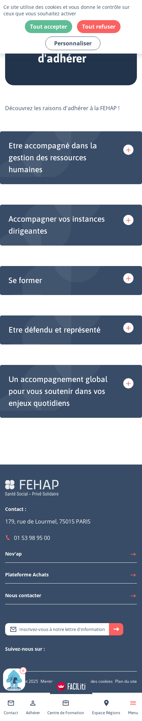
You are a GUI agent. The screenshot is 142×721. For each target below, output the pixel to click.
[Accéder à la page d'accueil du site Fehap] (32, 487)
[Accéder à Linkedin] (15, 661)
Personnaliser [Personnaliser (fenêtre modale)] (73, 43)
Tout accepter (48, 26)
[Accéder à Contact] (11, 707)
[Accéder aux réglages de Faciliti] (71, 686)
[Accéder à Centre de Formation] (65, 707)
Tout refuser (98, 26)
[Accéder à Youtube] (22, 661)
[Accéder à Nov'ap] (71, 555)
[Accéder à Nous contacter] (71, 597)
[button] (23, 670)
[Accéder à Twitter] (8, 661)
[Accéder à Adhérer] (33, 707)
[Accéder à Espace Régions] (106, 707)
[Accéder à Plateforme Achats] (71, 576)
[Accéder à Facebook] (29, 661)
